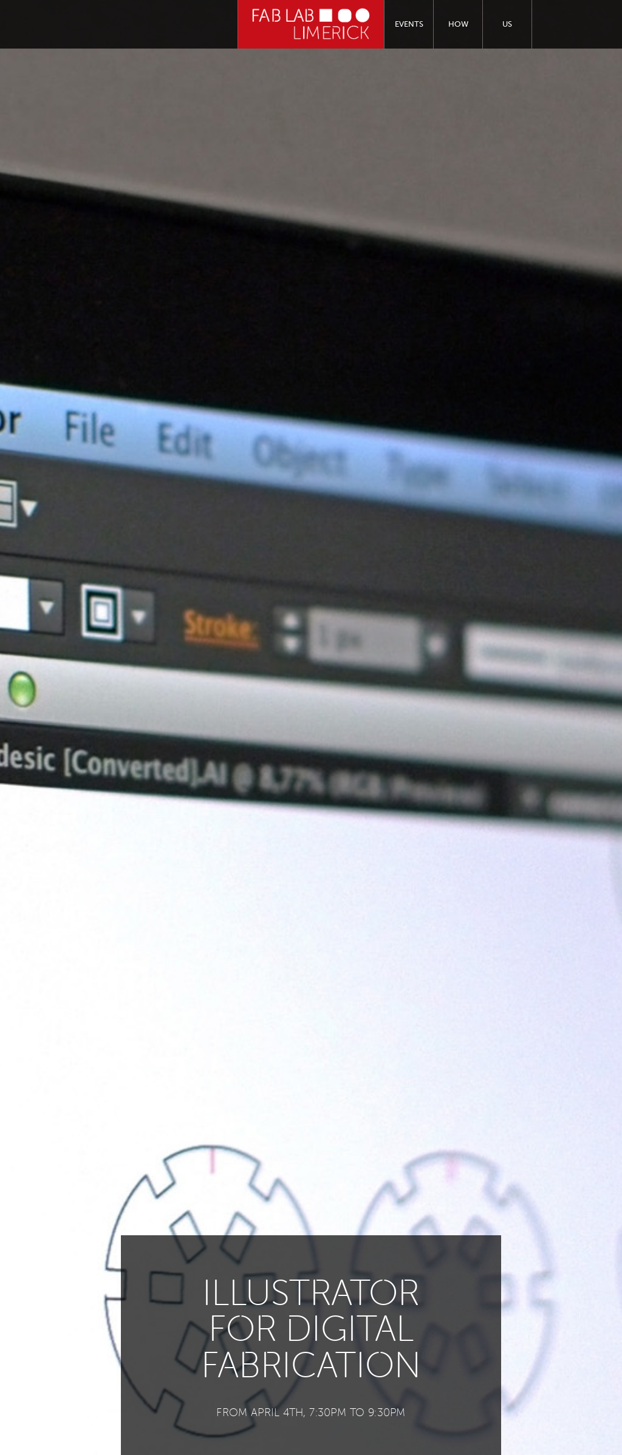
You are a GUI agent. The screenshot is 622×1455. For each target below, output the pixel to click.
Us (507, 24)
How (458, 24)
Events (409, 24)
